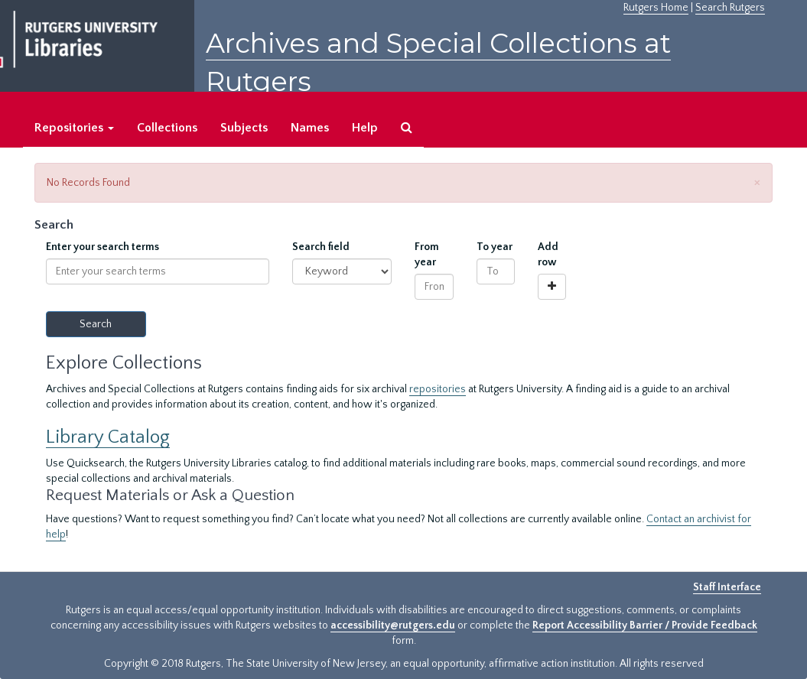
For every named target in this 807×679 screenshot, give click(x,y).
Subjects (244, 128)
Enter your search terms (102, 247)
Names (310, 128)
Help (365, 128)
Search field (321, 247)
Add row (548, 254)
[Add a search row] (552, 287)
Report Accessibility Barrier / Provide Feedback (644, 625)
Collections (167, 128)
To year (495, 247)
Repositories (74, 128)
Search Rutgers (730, 8)
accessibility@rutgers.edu (392, 625)
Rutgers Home (655, 8)
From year (427, 254)
